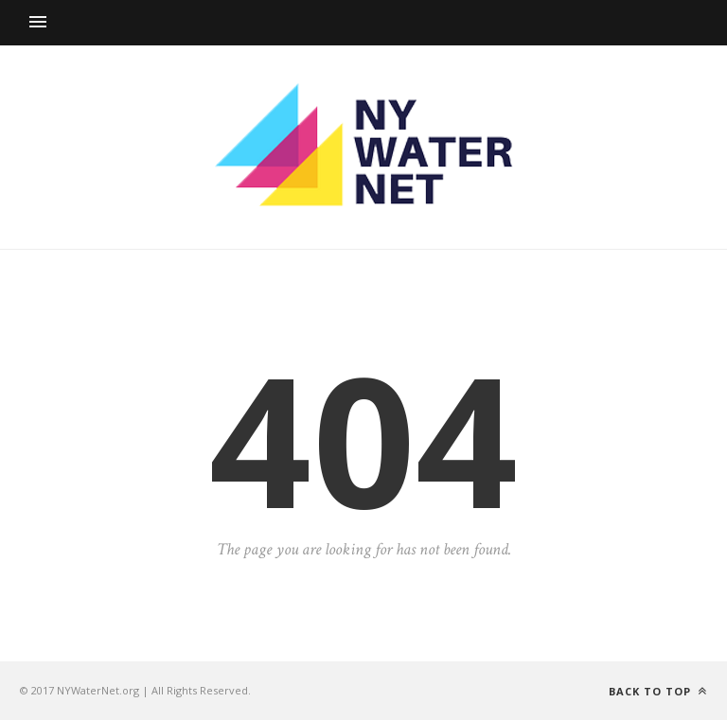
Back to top (658, 691)
